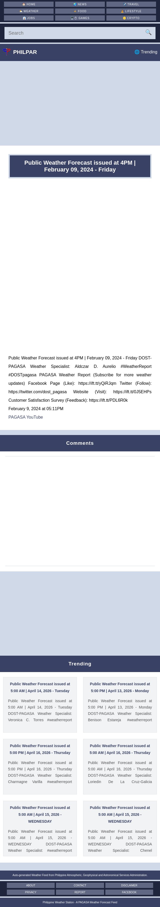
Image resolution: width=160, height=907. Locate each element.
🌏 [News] (80, 4)
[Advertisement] (80, 103)
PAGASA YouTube (25, 417)
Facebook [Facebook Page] (129, 892)
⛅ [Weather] (29, 11)
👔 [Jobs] (29, 18)
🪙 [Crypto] (131, 18)
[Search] (80, 33)
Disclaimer (129, 885)
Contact (80, 885)
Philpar (24, 52)
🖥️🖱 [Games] (80, 18)
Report (80, 892)
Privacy (30, 892)
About (30, 885)
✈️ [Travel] (131, 4)
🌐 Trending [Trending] (145, 52)
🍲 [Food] (80, 11)
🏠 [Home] (29, 4)
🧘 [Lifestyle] (131, 11)
